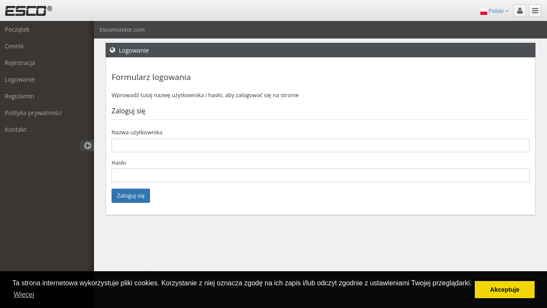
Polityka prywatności (33, 113)
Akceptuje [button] (505, 289)
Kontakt (15, 129)
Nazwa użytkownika (137, 132)
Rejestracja (20, 63)
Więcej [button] (24, 294)
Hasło (119, 162)
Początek (17, 29)
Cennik (14, 46)
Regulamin (19, 96)
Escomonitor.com (122, 29)
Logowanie (20, 79)
